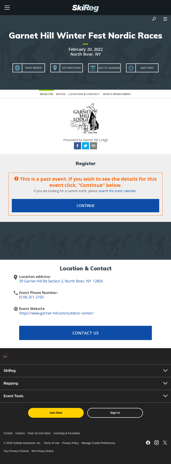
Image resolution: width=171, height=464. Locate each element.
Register (46, 94)
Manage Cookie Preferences (98, 443)
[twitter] (85, 146)
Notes (60, 94)
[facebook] (77, 146)
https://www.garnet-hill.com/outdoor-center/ (56, 313)
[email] (93, 146)
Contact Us (85, 333)
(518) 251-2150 (31, 297)
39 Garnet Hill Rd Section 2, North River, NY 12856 (61, 281)
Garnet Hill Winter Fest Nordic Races (85, 35)
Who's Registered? (117, 94)
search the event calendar (117, 191)
